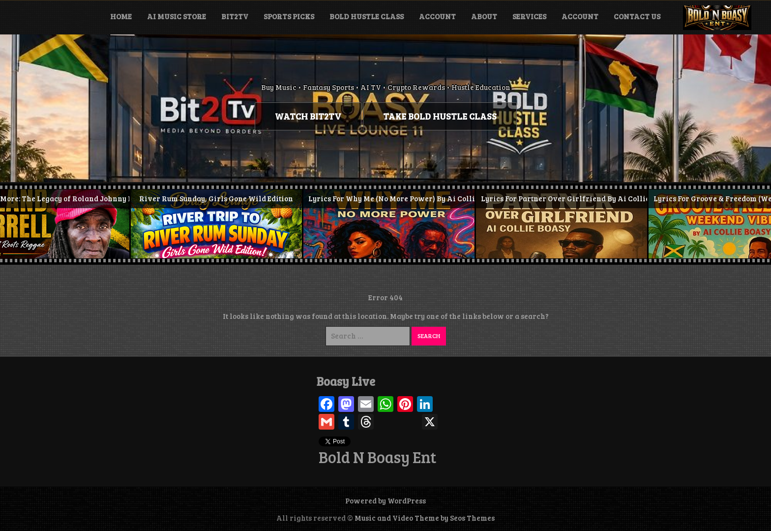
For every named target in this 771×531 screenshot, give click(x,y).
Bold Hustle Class (366, 16)
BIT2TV (234, 16)
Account (437, 16)
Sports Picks (289, 16)
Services (529, 16)
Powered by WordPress (385, 500)
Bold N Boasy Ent (377, 457)
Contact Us (637, 16)
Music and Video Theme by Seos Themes (425, 518)
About (484, 16)
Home (121, 16)
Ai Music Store (176, 16)
